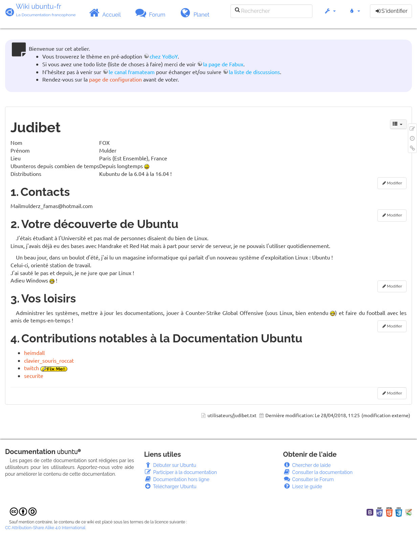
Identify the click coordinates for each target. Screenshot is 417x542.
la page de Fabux (223, 64)
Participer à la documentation (180, 472)
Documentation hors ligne (177, 479)
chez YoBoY (164, 56)
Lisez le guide (302, 486)
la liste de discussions (254, 71)
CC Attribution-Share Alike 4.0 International (45, 527)
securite (33, 375)
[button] (330, 14)
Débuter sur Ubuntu (170, 465)
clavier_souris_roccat (49, 360)
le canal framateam (132, 71)
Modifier (394, 183)
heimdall (34, 352)
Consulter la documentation (317, 472)
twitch (31, 367)
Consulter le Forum (308, 479)
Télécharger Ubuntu (170, 486)
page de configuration (115, 79)
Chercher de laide (307, 465)
